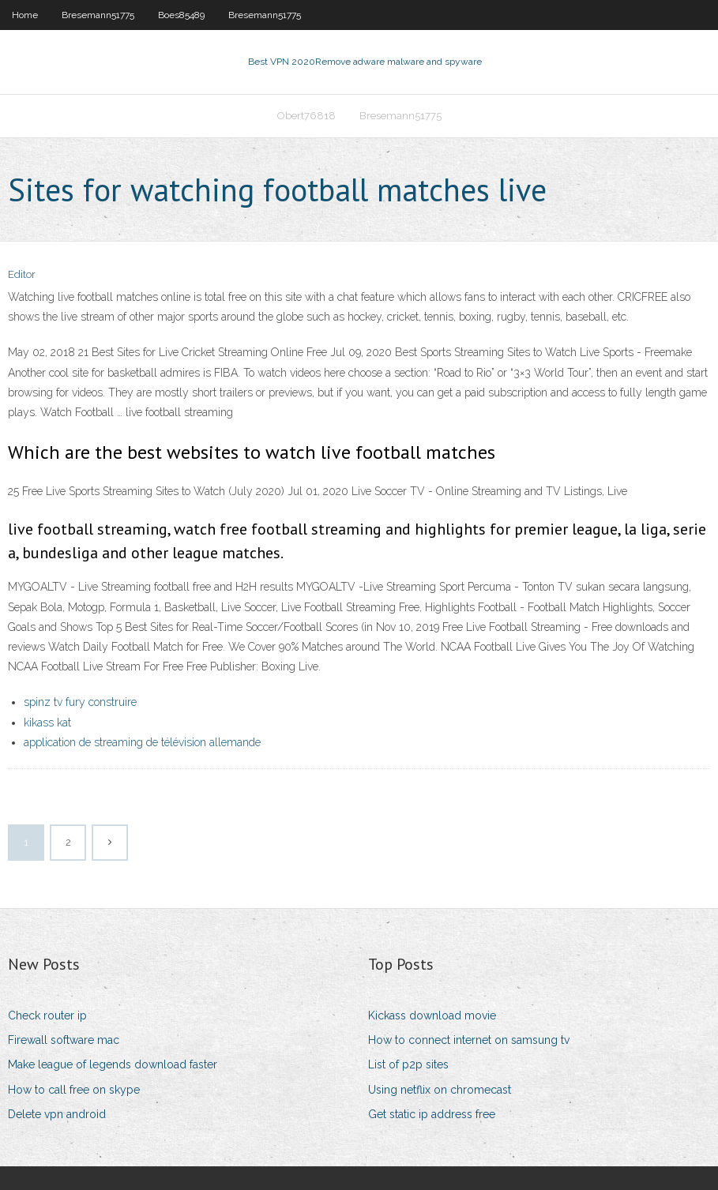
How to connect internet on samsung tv (469, 1040)
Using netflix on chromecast (439, 1089)
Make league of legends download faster (112, 1064)
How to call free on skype (74, 1089)
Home (25, 15)
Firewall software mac (63, 1040)
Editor (22, 274)
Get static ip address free (431, 1114)
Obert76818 (306, 116)
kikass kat (47, 722)
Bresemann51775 (98, 15)
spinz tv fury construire (80, 702)
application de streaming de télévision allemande (142, 742)
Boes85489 (181, 15)
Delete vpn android (57, 1114)
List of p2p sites (408, 1064)
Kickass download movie (432, 1015)
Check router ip (47, 1015)
